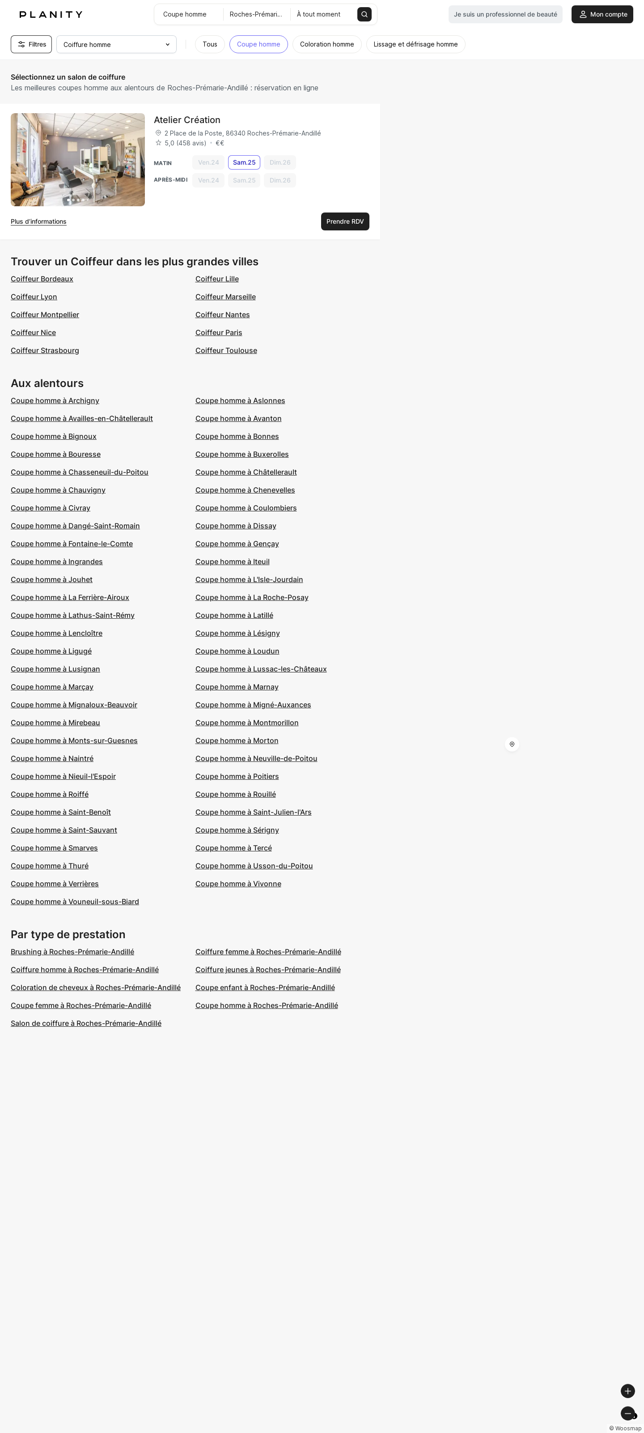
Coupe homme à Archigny (55, 400)
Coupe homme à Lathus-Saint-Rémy (73, 615)
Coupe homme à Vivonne (238, 883)
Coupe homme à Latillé (234, 615)
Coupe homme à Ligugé (51, 650)
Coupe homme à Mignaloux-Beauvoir (74, 704)
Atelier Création (187, 120)
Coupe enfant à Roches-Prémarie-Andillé (265, 987)
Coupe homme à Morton (237, 740)
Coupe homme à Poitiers (237, 776)
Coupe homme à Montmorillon (247, 722)
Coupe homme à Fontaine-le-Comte (72, 543)
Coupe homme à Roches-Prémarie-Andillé (266, 1005)
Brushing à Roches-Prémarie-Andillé (72, 951)
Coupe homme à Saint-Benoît (61, 812)
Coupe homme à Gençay (237, 543)
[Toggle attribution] (634, 1425)
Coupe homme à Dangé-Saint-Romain (75, 525)
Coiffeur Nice (33, 332)
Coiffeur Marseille (225, 296)
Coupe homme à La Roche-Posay (252, 597)
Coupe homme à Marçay (52, 686)
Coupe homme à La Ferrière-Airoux (70, 597)
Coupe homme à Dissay (235, 525)
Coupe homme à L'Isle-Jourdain (249, 579)
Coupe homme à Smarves (54, 847)
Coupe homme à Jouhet (52, 579)
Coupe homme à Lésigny (237, 633)
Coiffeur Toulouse (226, 350)
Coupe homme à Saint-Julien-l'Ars (253, 812)
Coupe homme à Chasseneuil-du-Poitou (79, 472)
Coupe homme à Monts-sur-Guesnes (74, 740)
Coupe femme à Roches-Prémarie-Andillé (81, 1005)
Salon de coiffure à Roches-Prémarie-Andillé (86, 1023)
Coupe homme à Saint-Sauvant (64, 829)
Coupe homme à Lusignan (55, 668)
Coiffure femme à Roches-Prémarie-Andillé (268, 951)
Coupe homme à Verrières (55, 883)
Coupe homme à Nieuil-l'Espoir (63, 776)
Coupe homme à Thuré (50, 865)
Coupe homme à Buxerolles (242, 454)
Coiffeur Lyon (34, 296)
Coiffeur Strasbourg (45, 350)
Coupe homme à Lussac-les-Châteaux (261, 668)
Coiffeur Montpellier (45, 314)
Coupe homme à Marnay (237, 686)
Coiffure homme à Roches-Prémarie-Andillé (85, 969)
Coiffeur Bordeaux (42, 278)
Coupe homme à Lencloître (56, 633)
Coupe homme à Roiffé (50, 794)
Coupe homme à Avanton (238, 418)
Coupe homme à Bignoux (54, 436)
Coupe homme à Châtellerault (246, 472)
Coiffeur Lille (217, 278)
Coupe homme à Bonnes (237, 436)
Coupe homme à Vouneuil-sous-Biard (75, 901)
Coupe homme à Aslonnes (240, 400)
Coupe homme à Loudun (237, 650)
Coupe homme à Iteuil (232, 561)
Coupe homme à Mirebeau (55, 722)
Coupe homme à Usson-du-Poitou (254, 865)
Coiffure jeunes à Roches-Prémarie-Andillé (268, 969)
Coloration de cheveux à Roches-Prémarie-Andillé (96, 987)
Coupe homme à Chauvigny (58, 489)
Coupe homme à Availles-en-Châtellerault (82, 418)
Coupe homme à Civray (50, 507)
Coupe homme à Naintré (52, 758)
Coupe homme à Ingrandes (57, 561)
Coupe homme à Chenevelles (245, 489)
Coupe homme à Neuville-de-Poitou (256, 758)
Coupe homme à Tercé (233, 847)
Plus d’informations (39, 221)
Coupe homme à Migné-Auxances (253, 704)
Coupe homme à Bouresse (56, 454)
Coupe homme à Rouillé (235, 794)
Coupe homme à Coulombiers (246, 507)
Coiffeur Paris (218, 332)
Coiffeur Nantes (222, 314)
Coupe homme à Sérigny (237, 829)
